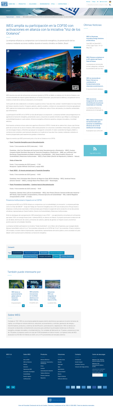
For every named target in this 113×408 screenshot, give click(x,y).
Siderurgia (60, 364)
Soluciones (32, 4)
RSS (67, 405)
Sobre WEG (11, 4)
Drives (42, 366)
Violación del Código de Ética (82, 367)
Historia (25, 364)
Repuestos (43, 378)
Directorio (25, 367)
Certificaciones (26, 378)
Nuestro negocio (27, 376)
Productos (22, 4)
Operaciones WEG (27, 369)
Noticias (88, 1)
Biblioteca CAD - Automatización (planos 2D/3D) (97, 365)
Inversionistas (44, 4)
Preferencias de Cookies (58, 400)
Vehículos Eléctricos (62, 378)
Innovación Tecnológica (29, 371)
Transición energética (31, 253)
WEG (4, 4)
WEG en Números (27, 362)
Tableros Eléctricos (45, 373)
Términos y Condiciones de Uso (56, 405)
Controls (43, 368)
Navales (60, 362)
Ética (53, 4)
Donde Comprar (78, 362)
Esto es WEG (26, 359)
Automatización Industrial (47, 370)
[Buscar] (110, 5)
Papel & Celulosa (62, 376)
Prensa (56, 256)
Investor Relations (67, 256)
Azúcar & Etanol (61, 371)
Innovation (44, 253)
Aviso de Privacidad (24, 405)
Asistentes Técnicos (79, 364)
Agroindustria (61, 369)
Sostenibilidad (17, 253)
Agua (59, 367)
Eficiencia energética (56, 253)
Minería (59, 374)
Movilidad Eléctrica (30, 256)
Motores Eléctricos (45, 359)
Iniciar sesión (103, 1)
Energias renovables (45, 256)
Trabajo (93, 1)
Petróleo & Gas (61, 359)
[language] (110, 1)
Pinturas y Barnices (45, 375)
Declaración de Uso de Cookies (38, 405)
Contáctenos (62, 4)
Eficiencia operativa (15, 256)
